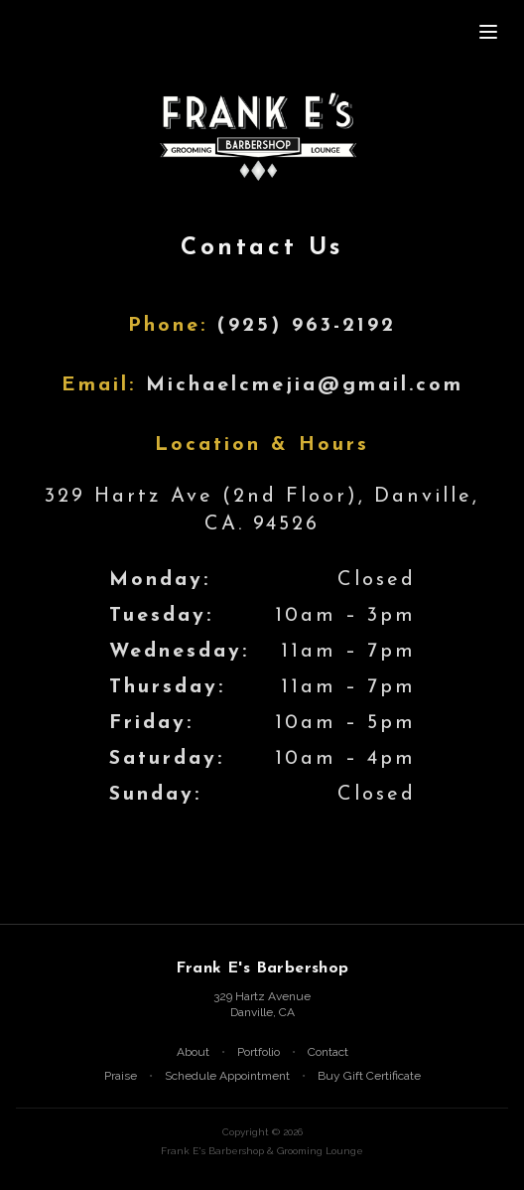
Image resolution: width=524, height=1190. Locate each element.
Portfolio (258, 1052)
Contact (328, 1052)
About (193, 1052)
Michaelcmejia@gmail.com (304, 385)
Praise (120, 1076)
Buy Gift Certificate (369, 1076)
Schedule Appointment (227, 1076)
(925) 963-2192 (306, 326)
